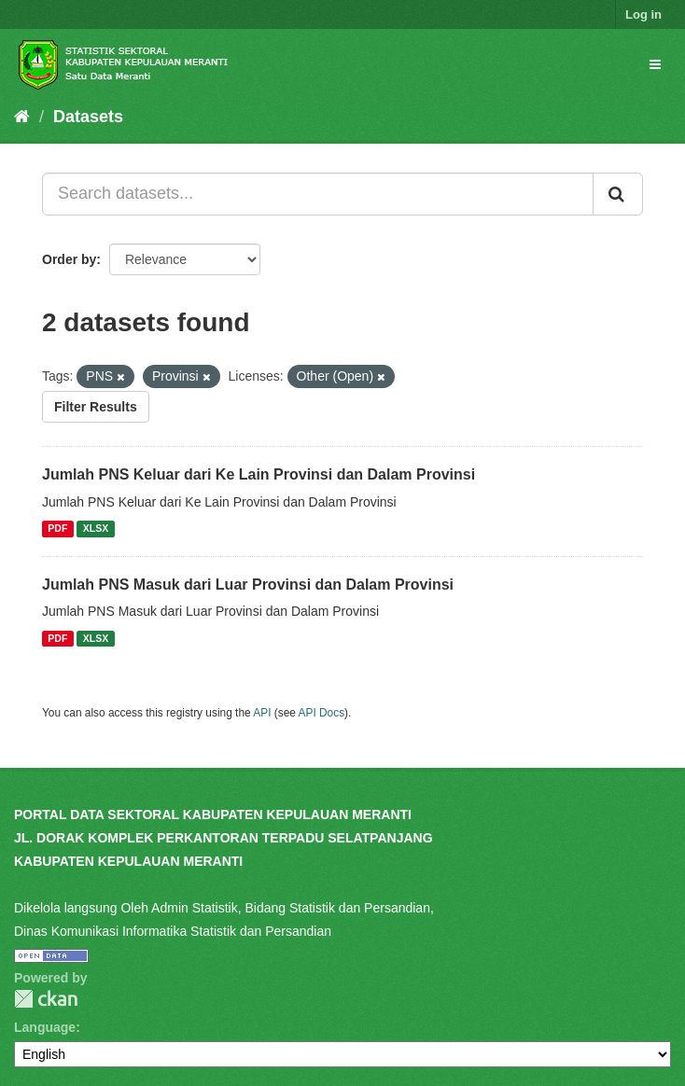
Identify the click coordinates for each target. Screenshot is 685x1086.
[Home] (22, 116)
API (262, 712)
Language (45, 1027)
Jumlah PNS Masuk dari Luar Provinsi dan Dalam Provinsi (248, 584)
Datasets (88, 116)
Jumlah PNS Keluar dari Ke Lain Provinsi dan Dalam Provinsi (258, 474)
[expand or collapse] (655, 64)
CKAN (45, 999)
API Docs (322, 712)
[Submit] (618, 194)
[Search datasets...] (318, 194)
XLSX (95, 529)
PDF (57, 529)
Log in (643, 14)
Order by (69, 259)
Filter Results (95, 406)
